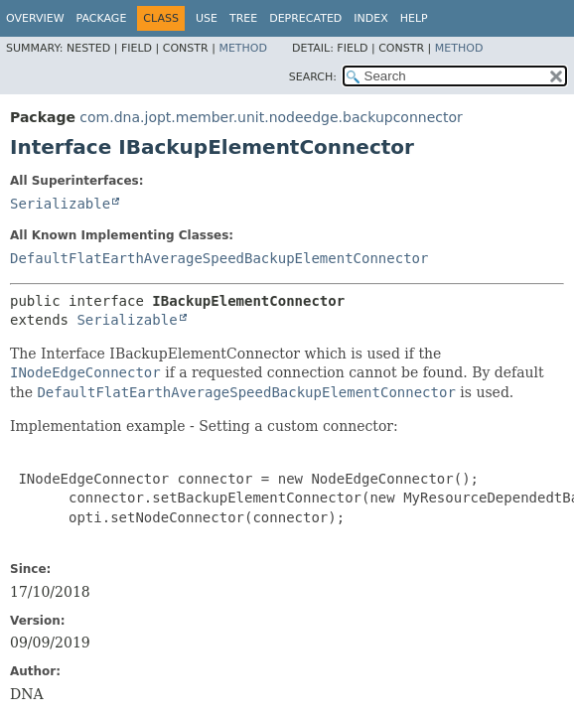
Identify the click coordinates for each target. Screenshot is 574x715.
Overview (35, 18)
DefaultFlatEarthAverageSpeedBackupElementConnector (219, 258)
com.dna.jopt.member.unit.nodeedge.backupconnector (270, 117)
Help (414, 18)
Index (370, 18)
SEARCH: (313, 77)
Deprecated (305, 18)
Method (242, 48)
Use (206, 18)
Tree (243, 18)
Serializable (60, 204)
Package (101, 18)
